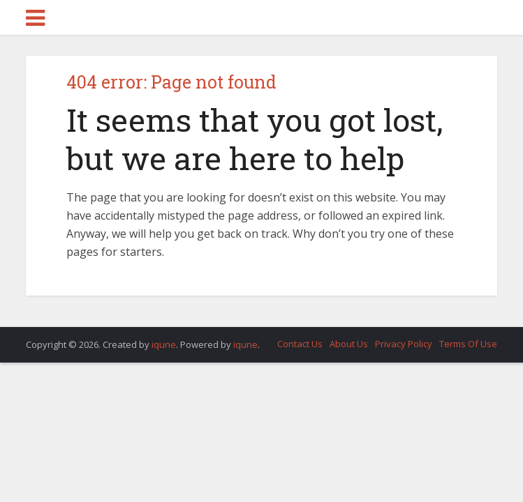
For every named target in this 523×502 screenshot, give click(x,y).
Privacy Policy (403, 343)
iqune (164, 344)
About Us (349, 343)
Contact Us (300, 343)
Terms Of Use (468, 343)
